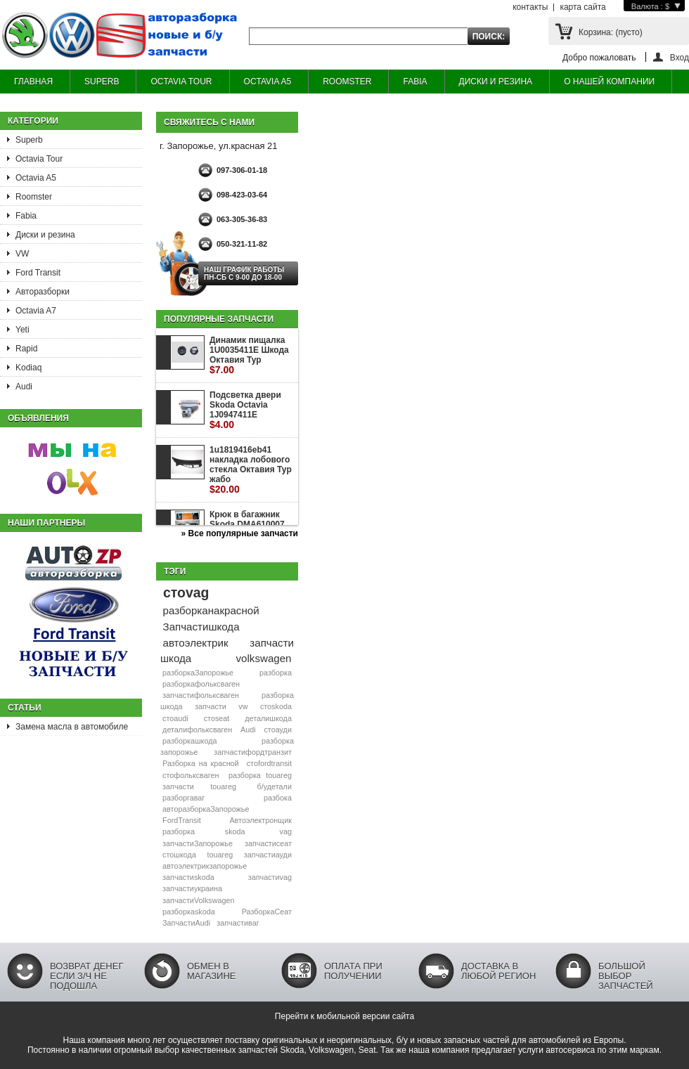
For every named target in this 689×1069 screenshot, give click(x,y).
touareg (220, 854)
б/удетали (274, 786)
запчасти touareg (199, 786)
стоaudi (175, 718)
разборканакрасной (211, 610)
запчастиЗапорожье (197, 843)
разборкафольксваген (201, 684)
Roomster (33, 197)
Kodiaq (28, 367)
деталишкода (268, 718)
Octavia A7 (35, 311)
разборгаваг (183, 797)
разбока (278, 797)
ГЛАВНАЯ (33, 81)
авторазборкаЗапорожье (205, 809)
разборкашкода (189, 741)
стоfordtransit (269, 763)
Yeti (22, 330)
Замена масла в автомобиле (71, 727)
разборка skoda (203, 831)
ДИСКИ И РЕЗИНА (496, 81)
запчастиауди (268, 854)
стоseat (217, 718)
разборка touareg (260, 775)
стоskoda (276, 706)
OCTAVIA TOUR (181, 81)
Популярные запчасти (218, 319)
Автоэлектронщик (260, 820)
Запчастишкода (201, 627)
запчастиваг (238, 923)
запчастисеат (268, 843)
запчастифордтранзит (253, 752)
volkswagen (264, 658)
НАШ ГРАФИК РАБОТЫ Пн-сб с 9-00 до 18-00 (244, 273)
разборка (275, 672)
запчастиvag (270, 877)
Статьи (24, 708)
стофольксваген (190, 775)
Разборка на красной (200, 763)
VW (22, 254)
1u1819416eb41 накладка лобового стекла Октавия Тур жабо (251, 470)
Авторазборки (42, 292)
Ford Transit (37, 273)
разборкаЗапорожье (197, 672)
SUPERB (101, 81)
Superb (29, 140)
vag (286, 831)
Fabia (26, 216)
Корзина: (611, 32)
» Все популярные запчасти (239, 533)
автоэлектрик (195, 643)
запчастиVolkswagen (198, 900)
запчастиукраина (192, 888)
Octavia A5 (35, 178)
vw (242, 706)
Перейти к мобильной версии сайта (344, 1016)
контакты (530, 7)
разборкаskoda (188, 911)
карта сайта (582, 7)
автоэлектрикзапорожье (204, 866)
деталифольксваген (197, 729)
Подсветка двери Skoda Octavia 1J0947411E (245, 410)
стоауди (277, 729)
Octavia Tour (39, 159)
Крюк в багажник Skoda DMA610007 (247, 525)
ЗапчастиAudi (186, 923)
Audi (23, 386)
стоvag (186, 592)
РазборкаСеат (267, 911)
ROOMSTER (347, 81)
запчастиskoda (188, 877)
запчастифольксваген (200, 695)
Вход (679, 57)
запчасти (210, 706)
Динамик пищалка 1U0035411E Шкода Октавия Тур (249, 355)
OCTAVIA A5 (268, 81)
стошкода (179, 854)
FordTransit (181, 820)
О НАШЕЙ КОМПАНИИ (609, 81)
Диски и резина (45, 235)
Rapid (26, 349)
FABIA (415, 81)
